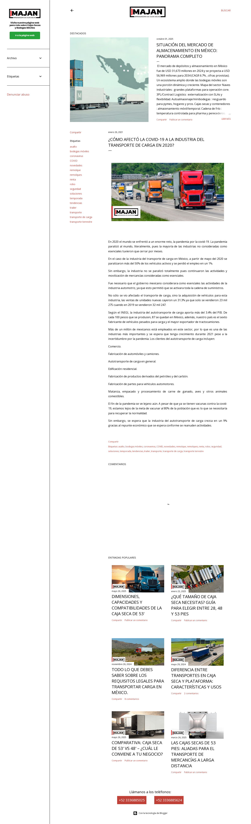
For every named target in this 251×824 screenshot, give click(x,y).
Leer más (226, 118)
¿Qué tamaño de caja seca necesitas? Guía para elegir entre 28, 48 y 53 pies (196, 605)
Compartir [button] (162, 119)
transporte (76, 212)
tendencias (76, 203)
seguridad (75, 189)
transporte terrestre (81, 221)
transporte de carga (81, 217)
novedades (76, 165)
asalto (73, 146)
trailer (73, 207)
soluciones (76, 193)
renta (73, 179)
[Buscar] (226, 10)
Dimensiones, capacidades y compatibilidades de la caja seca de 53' (137, 604)
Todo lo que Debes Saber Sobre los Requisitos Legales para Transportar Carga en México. (138, 681)
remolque (75, 170)
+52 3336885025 (132, 800)
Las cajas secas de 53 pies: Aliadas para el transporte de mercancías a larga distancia (193, 754)
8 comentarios (132, 699)
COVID (73, 160)
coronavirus (76, 156)
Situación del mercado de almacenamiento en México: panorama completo (187, 50)
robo (72, 184)
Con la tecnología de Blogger (150, 813)
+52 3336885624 (169, 800)
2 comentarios (191, 693)
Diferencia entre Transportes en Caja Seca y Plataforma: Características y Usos (196, 678)
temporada (76, 198)
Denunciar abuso (18, 94)
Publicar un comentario (180, 119)
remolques (76, 174)
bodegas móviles (79, 151)
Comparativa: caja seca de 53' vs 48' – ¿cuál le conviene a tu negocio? (137, 748)
